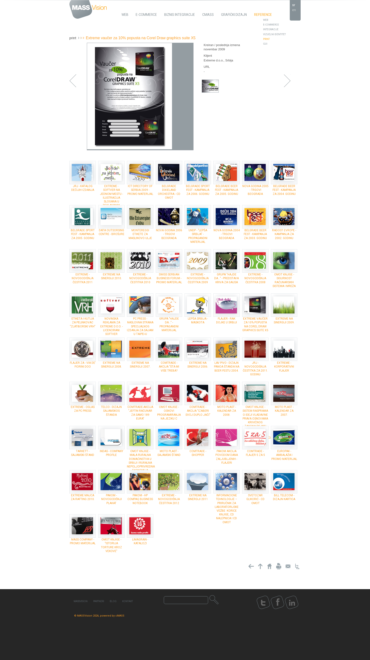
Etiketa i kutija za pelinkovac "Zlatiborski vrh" (82, 322)
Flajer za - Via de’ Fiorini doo (83, 364)
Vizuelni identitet (274, 34)
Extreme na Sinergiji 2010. (111, 276)
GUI (265, 44)
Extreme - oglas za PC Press (83, 408)
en (294, 10)
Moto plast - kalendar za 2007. (284, 410)
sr (293, 5)
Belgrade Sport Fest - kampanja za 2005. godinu (83, 234)
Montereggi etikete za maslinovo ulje (140, 234)
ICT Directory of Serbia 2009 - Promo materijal (140, 189)
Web (265, 20)
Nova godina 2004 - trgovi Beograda (227, 234)
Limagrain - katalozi (140, 541)
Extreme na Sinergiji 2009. (284, 320)
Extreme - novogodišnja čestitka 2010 (140, 278)
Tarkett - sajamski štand (82, 453)
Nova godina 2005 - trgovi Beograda (255, 189)
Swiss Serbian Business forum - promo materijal (169, 278)
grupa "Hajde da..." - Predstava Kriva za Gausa (226, 278)
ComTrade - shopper (197, 453)
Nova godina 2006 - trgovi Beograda (169, 234)
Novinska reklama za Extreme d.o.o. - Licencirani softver (111, 326)
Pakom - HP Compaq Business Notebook (140, 499)
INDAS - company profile (111, 453)
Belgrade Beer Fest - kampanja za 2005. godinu (226, 189)
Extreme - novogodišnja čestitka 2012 (169, 499)
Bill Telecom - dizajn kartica (284, 497)
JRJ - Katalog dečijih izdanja (82, 188)
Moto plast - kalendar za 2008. (226, 410)
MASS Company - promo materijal (83, 541)
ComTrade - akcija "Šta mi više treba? (169, 366)
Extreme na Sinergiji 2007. (140, 364)
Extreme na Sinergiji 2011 (198, 497)
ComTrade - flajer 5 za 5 (255, 453)
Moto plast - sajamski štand (169, 453)
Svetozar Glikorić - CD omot (255, 499)
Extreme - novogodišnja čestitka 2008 (255, 278)
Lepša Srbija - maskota (198, 320)
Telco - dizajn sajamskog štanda (111, 410)
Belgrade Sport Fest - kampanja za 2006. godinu (198, 189)
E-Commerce (271, 24)
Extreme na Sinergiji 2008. (111, 364)
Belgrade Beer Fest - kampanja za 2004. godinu (284, 189)
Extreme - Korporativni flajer (284, 366)
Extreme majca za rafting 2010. (83, 497)
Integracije (270, 29)
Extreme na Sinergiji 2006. (197, 364)
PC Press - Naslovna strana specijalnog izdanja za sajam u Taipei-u (140, 326)
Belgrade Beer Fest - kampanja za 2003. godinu (255, 234)
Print (266, 39)
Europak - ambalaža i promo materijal (284, 455)
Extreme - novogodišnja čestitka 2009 (198, 278)
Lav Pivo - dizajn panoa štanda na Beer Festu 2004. (226, 366)
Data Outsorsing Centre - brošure (111, 232)
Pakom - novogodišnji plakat (111, 499)
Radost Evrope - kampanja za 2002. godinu (284, 234)
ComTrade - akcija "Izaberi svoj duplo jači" (197, 410)
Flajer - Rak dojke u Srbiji (226, 320)
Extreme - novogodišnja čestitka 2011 (82, 278)
